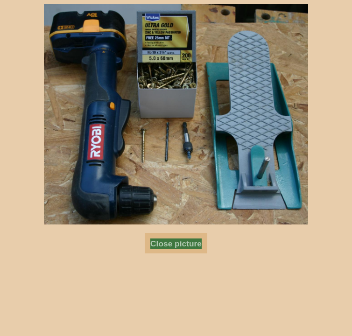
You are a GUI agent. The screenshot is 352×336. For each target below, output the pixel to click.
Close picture (176, 243)
